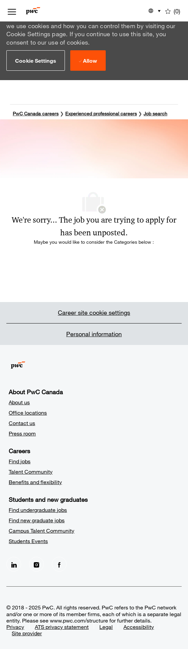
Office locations (28, 412)
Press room (22, 432)
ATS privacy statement (62, 626)
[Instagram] (36, 563)
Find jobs (19, 460)
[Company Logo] (43, 10)
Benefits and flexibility (35, 481)
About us (19, 401)
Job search (155, 113)
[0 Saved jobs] (172, 10)
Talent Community (31, 471)
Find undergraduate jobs (38, 509)
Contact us (22, 422)
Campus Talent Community (41, 530)
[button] (35, 60)
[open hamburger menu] (12, 10)
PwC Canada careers (36, 113)
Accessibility (138, 626)
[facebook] (59, 563)
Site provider (27, 632)
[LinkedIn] (13, 563)
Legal (106, 626)
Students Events (28, 540)
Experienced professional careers (101, 113)
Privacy (15, 626)
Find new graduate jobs (37, 519)
